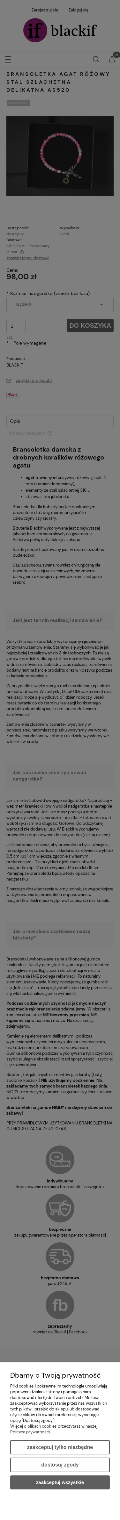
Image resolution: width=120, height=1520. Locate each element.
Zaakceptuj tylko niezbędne (60, 1447)
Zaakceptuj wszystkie (60, 1482)
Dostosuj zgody (60, 1464)
